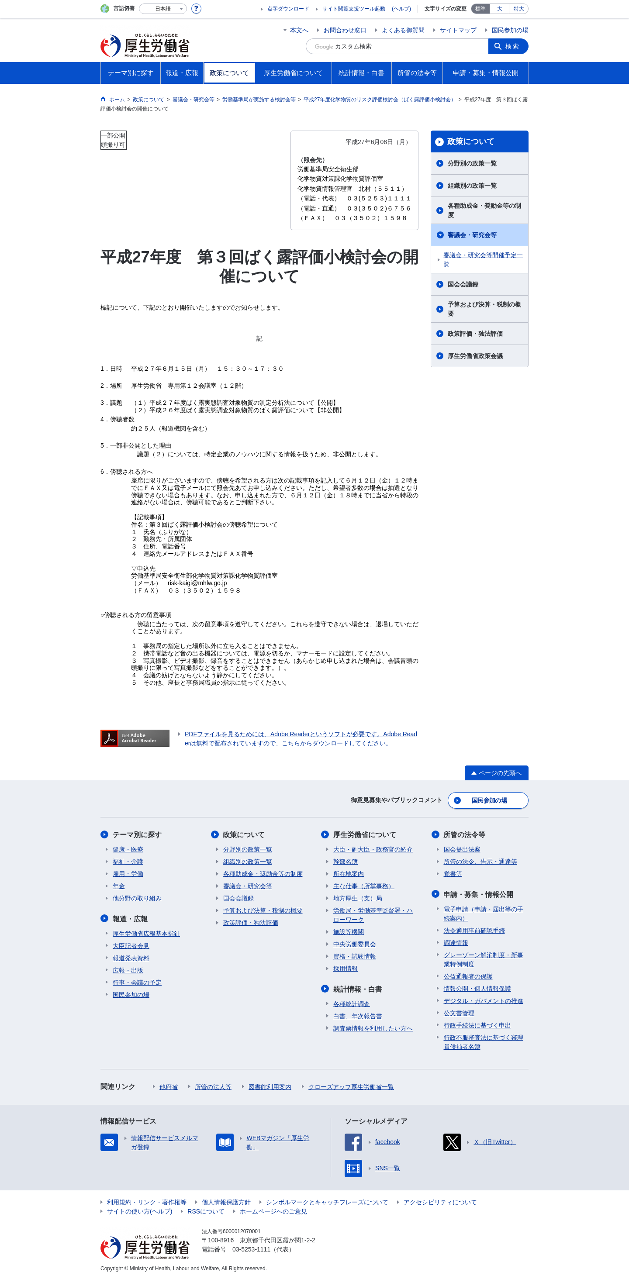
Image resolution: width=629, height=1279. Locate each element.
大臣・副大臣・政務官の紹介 (373, 848)
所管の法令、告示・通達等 (480, 861)
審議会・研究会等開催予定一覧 (483, 260)
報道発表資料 (131, 957)
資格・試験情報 (354, 955)
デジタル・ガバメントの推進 (483, 999)
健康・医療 (128, 848)
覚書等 (453, 873)
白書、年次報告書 (357, 1015)
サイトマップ (458, 30)
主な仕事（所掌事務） (363, 885)
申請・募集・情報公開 (479, 893)
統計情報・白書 (357, 988)
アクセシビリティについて (440, 1201)
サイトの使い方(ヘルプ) (139, 1210)
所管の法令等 (465, 834)
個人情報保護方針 (226, 1201)
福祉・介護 (128, 861)
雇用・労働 (128, 873)
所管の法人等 (213, 1085)
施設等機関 (348, 931)
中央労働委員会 (354, 943)
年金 (119, 885)
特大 (519, 9)
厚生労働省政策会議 (475, 355)
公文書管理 (459, 1012)
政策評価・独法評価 (475, 333)
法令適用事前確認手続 (474, 929)
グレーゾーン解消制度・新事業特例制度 (483, 959)
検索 (512, 46)
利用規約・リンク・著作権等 (147, 1201)
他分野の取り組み (137, 897)
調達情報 (456, 941)
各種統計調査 (351, 1003)
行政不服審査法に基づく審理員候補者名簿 (483, 1041)
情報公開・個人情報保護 (477, 987)
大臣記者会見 (131, 944)
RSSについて (206, 1210)
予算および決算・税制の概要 (484, 309)
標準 (480, 9)
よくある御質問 (403, 30)
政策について (470, 141)
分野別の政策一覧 (472, 163)
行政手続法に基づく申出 (477, 1024)
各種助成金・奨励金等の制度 (484, 210)
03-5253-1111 (251, 1248)
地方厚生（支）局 (357, 897)
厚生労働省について (364, 834)
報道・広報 (130, 918)
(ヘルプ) (401, 9)
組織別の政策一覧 (472, 185)
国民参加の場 (510, 30)
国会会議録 (463, 284)
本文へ (299, 30)
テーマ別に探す (137, 834)
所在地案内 (348, 873)
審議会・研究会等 (472, 234)
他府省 (168, 1085)
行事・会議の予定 (137, 981)
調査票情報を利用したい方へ (373, 1027)
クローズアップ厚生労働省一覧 (351, 1085)
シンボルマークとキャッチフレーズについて (327, 1201)
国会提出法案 (462, 848)
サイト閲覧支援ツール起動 (353, 9)
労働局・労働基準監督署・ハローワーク (373, 915)
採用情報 (345, 968)
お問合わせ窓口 (345, 30)
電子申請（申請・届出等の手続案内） (483, 913)
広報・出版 (128, 969)
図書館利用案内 (270, 1085)
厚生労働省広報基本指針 (146, 932)
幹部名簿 (345, 861)
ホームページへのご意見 (273, 1210)
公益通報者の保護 (468, 975)
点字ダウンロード (288, 9)
